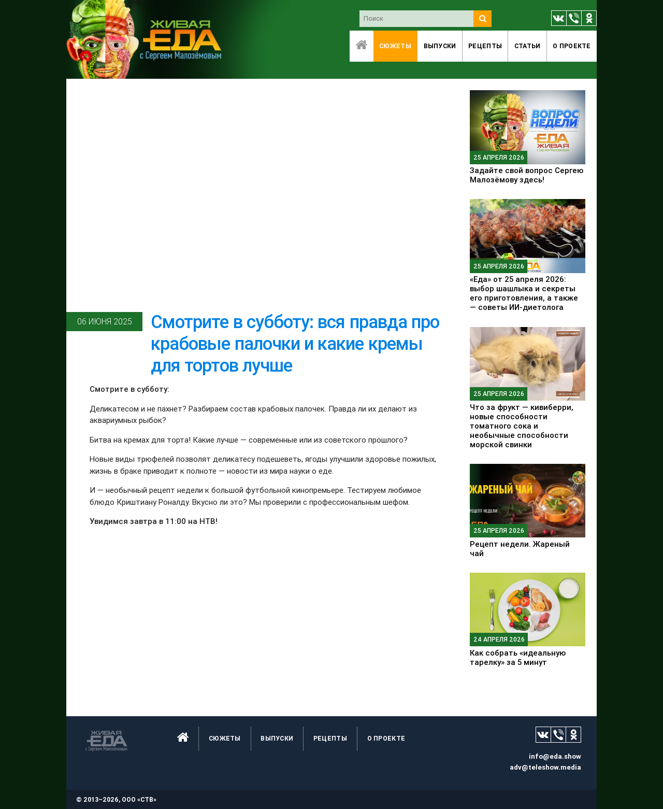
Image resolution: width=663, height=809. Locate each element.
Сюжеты (395, 46)
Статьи (527, 46)
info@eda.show (555, 756)
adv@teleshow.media (545, 767)
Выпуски (440, 46)
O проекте (572, 46)
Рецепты (485, 46)
